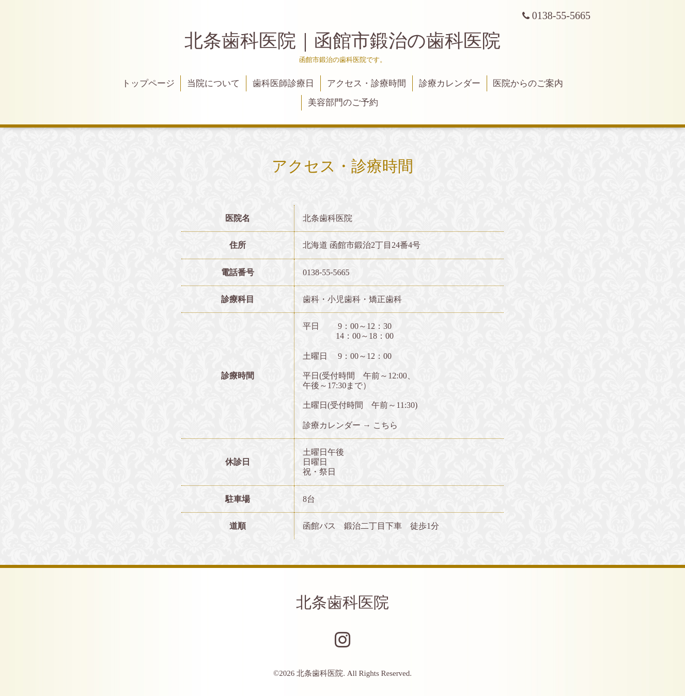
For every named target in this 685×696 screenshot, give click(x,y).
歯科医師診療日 (283, 83)
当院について (213, 83)
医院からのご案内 (528, 83)
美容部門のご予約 (343, 102)
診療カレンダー (449, 83)
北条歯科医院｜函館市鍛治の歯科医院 (351, 40)
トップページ (148, 83)
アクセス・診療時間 (366, 83)
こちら (385, 425)
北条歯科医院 (342, 602)
